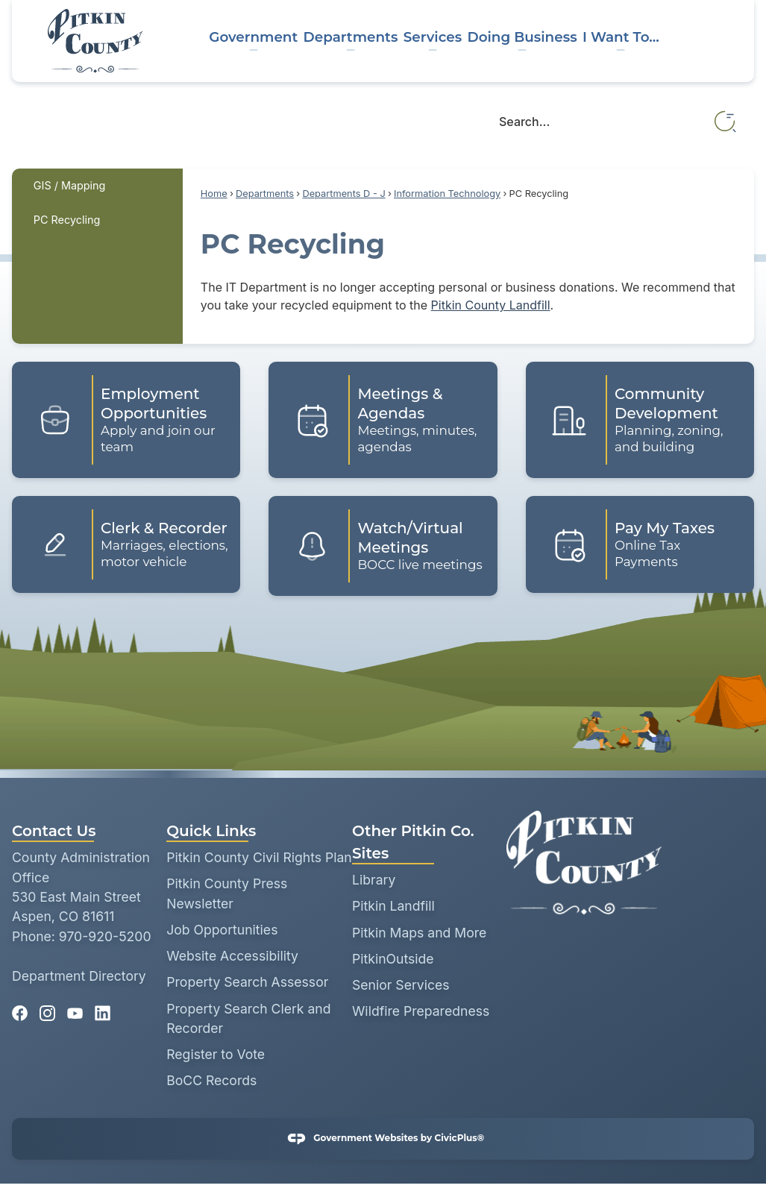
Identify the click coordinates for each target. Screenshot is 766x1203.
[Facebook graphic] (20, 1008)
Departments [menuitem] (351, 36)
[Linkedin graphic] (102, 1008)
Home (214, 193)
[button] (726, 122)
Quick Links (211, 831)
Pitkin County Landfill (490, 305)
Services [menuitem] (433, 36)
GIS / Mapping (70, 185)
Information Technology (447, 193)
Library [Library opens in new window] (373, 880)
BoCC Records (211, 1080)
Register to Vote (215, 1054)
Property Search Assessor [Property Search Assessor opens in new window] (247, 982)
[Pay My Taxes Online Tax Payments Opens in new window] (640, 544)
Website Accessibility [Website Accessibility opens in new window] (232, 956)
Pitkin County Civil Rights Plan (259, 857)
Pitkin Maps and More (419, 932)
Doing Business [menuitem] (522, 36)
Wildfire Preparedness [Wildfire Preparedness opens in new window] (420, 1011)
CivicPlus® (459, 1137)
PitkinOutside (393, 959)
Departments (265, 193)
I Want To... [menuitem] (621, 36)
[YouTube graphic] (75, 1008)
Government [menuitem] (253, 36)
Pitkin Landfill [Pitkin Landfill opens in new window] (393, 906)
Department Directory (79, 976)
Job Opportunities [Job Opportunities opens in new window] (221, 929)
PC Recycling (67, 219)
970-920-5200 (105, 936)
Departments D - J (343, 193)
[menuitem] (97, 186)
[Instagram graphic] (47, 1008)
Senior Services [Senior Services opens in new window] (401, 985)
